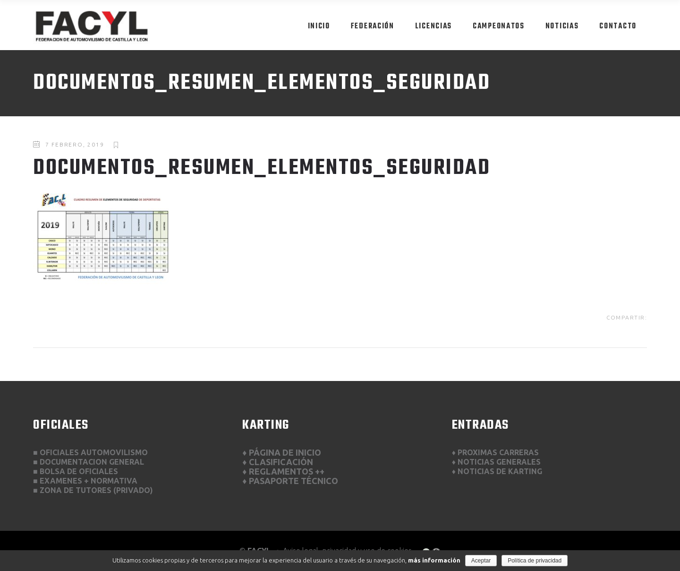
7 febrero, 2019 (74, 144)
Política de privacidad (534, 560)
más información (434, 560)
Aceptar (481, 560)
